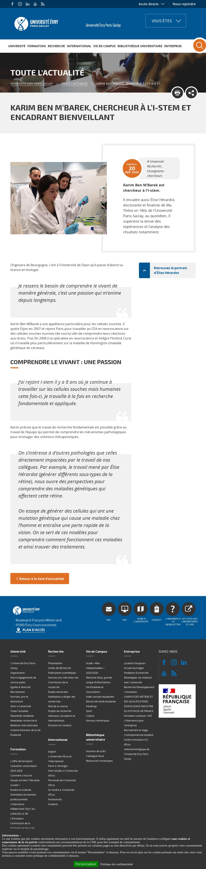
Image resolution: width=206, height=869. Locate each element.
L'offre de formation (21, 761)
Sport (89, 711)
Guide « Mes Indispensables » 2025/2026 (95, 668)
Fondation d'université (136, 672)
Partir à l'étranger (58, 766)
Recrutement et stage (136, 730)
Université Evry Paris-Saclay (31, 83)
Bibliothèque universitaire (140, 46)
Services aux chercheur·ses (63, 677)
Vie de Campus (104, 46)
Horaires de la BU (96, 751)
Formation (36, 46)
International (79, 46)
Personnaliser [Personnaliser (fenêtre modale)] (85, 864)
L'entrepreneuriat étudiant (138, 735)
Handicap (91, 706)
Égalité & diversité (20, 687)
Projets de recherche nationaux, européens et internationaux (61, 715)
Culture (90, 715)
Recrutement (17, 692)
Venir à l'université (20, 706)
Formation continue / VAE (138, 715)
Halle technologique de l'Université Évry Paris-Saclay (137, 754)
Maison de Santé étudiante (101, 701)
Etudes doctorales (58, 692)
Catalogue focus (95, 756)
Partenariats (55, 799)
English (52, 751)
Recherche (56, 46)
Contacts (53, 804)
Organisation (17, 672)
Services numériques (97, 720)
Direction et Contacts (59, 725)
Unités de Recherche (59, 668)
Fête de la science (58, 706)
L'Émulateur (17, 818)
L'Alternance (17, 804)
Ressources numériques (99, 760)
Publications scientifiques (62, 672)
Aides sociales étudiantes (100, 696)
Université (16, 46)
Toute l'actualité (74, 83)
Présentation (55, 663)
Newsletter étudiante (22, 715)
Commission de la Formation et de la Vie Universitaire (22, 828)
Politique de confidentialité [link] (116, 864)
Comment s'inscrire (21, 775)
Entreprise (173, 46)
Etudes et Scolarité (20, 790)
